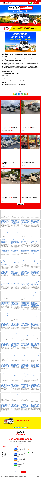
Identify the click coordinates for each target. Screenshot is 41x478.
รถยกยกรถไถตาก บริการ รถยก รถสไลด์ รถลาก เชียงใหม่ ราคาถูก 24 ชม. (15, 365)
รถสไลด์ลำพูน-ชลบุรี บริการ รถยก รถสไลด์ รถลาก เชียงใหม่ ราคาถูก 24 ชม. (15, 395)
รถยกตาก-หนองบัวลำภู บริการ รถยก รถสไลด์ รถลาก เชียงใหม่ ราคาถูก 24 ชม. (35, 232)
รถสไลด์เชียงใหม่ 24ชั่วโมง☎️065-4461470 (30, 197)
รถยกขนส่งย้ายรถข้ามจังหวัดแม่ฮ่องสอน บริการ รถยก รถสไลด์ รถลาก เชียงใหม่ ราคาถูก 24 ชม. (35, 314)
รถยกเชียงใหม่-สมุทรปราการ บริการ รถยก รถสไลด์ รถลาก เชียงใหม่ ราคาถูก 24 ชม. (25, 294)
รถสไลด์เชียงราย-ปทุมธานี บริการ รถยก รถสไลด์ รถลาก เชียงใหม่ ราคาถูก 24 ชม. (25, 406)
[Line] (15, 94)
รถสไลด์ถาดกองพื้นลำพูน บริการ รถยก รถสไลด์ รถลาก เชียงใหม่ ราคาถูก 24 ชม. (15, 375)
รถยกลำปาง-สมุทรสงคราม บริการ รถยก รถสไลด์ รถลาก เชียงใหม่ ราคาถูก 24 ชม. (15, 273)
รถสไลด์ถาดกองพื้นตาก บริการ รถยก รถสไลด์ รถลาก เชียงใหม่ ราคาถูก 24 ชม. (15, 262)
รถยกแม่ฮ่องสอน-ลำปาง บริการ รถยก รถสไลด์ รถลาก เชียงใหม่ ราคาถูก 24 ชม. (35, 273)
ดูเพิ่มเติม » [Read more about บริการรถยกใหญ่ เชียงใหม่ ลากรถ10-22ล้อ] (23, 165)
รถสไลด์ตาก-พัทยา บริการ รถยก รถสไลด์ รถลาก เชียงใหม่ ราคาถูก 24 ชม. (25, 314)
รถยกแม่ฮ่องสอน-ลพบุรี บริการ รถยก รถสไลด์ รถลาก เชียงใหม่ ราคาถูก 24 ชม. (15, 325)
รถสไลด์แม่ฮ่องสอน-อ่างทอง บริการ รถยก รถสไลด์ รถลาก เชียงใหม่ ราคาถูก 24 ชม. (15, 314)
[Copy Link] (13, 94)
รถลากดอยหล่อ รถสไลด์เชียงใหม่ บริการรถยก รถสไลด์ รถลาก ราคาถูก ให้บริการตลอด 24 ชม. (25, 283)
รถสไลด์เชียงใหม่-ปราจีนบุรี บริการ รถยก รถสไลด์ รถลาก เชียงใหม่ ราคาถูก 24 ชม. (5, 386)
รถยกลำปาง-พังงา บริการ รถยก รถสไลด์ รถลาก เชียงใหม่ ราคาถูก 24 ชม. (25, 212)
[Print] (27, 94)
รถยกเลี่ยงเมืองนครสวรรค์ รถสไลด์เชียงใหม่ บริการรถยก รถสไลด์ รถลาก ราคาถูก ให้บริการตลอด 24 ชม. (5, 262)
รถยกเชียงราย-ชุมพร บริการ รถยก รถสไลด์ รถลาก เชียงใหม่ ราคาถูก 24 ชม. (35, 375)
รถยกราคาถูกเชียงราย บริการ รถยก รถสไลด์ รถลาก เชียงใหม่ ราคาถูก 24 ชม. (5, 222)
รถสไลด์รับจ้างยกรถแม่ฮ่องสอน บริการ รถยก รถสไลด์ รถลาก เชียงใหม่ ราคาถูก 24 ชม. (5, 395)
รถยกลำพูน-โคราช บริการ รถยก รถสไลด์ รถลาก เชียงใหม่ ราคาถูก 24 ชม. (5, 303)
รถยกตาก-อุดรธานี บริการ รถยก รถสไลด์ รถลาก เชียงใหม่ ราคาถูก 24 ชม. (5, 283)
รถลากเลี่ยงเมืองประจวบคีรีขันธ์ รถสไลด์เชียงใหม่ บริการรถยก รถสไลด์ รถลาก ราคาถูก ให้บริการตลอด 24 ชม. (35, 304)
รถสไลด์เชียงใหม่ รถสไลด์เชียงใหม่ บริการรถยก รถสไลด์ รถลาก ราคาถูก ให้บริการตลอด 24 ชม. (35, 355)
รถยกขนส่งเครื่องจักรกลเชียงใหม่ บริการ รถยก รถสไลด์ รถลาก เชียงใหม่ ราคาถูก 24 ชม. (21, 454)
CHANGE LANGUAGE (18, 471)
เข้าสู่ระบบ (34, 0)
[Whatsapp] (23, 94)
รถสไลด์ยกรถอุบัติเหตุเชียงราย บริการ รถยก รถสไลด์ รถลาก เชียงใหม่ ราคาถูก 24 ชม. (35, 345)
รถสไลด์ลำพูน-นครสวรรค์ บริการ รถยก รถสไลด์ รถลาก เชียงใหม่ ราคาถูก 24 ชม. (5, 406)
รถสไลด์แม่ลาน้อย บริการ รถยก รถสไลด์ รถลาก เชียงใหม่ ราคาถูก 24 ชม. (15, 293)
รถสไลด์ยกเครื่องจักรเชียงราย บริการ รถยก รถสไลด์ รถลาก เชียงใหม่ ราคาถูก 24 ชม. (25, 386)
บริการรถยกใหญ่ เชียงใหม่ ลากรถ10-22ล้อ (29, 162)
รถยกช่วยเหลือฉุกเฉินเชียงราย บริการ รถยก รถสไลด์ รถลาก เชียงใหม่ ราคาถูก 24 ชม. (15, 252)
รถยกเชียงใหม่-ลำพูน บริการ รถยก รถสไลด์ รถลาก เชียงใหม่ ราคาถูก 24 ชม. (15, 406)
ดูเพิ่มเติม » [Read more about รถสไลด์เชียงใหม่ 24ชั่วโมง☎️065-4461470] (23, 200)
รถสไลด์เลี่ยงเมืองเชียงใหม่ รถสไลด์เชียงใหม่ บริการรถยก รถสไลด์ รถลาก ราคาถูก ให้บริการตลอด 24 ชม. (25, 375)
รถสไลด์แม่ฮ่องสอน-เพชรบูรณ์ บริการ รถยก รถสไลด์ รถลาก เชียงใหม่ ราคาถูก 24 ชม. (25, 366)
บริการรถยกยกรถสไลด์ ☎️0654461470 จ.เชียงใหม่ (9, 128)
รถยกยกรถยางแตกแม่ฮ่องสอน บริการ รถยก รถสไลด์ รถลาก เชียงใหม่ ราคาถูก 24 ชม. (5, 294)
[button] (20, 204)
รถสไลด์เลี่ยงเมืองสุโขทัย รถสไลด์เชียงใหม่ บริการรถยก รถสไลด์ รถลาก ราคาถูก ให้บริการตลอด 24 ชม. (35, 395)
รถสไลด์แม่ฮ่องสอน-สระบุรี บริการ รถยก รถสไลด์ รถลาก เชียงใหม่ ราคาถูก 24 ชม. (4, 241)
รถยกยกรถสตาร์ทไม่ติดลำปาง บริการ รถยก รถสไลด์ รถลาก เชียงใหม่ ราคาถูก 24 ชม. (15, 345)
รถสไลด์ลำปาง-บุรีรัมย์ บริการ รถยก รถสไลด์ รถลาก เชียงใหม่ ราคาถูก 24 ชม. (25, 325)
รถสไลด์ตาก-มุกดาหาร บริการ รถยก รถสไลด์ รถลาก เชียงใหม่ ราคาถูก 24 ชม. (5, 232)
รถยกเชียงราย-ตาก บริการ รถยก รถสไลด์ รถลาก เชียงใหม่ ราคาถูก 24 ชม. (25, 222)
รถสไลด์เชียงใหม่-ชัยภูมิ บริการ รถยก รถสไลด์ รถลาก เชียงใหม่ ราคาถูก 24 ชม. (5, 355)
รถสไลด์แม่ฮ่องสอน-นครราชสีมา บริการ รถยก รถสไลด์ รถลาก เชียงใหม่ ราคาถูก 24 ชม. (15, 222)
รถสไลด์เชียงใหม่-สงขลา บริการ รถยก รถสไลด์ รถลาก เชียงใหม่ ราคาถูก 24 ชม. (15, 355)
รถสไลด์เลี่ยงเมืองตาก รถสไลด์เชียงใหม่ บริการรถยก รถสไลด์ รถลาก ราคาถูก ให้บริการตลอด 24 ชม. (5, 334)
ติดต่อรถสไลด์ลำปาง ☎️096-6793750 (29, 127)
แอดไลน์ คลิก (32, 451)
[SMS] (26, 94)
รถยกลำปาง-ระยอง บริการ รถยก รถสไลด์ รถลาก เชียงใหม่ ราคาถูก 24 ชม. (15, 232)
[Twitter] (19, 94)
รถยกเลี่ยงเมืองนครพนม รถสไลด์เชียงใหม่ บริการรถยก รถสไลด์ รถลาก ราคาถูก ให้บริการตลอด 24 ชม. (15, 241)
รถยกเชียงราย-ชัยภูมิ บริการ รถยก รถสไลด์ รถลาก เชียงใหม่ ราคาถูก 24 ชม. (5, 314)
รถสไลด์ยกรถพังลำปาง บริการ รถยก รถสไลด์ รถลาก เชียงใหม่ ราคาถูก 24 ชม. (15, 283)
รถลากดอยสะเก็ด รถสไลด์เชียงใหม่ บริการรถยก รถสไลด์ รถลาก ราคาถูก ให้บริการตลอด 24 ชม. (25, 334)
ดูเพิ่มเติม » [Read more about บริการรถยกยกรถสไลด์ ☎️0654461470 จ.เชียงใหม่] (3, 131)
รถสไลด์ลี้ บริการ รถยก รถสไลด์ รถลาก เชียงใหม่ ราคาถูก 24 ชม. (35, 334)
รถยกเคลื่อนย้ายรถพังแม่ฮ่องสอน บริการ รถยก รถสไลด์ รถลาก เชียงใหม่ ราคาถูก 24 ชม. (25, 395)
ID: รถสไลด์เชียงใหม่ (32, 452)
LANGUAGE (38, 0)
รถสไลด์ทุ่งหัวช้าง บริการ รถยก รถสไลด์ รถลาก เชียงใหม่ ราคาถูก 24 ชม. (25, 251)
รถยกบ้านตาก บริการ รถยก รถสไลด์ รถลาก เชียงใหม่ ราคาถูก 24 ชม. (25, 261)
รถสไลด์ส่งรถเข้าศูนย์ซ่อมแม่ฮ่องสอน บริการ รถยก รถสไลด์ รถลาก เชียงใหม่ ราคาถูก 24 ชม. (5, 212)
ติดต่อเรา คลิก (36, 2)
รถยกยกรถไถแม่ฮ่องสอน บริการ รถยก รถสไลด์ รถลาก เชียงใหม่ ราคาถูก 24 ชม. (35, 386)
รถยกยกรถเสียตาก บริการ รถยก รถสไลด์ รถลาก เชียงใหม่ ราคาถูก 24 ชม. (35, 325)
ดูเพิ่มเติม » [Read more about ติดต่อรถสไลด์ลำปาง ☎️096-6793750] (23, 130)
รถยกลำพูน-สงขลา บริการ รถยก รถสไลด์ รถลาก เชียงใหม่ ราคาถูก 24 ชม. (15, 212)
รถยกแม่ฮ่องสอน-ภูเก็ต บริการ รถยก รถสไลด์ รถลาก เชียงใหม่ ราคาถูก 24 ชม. (25, 345)
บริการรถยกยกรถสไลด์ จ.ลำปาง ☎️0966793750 (8, 163)
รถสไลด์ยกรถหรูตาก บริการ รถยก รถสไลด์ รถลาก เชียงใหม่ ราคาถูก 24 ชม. (15, 334)
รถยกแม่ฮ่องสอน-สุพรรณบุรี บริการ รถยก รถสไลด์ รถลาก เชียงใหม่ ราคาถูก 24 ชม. (25, 273)
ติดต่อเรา (32, 0)
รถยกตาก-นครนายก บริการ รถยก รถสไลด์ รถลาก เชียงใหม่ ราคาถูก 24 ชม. (15, 304)
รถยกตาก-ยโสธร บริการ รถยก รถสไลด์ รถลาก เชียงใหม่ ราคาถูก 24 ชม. (35, 365)
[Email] (24, 94)
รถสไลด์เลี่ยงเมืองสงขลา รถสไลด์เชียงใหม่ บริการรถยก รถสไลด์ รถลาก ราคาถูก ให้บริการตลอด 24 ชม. (21, 459)
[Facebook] (16, 94)
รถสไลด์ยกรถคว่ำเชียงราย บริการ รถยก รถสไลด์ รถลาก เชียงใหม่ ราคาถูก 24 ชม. (25, 232)
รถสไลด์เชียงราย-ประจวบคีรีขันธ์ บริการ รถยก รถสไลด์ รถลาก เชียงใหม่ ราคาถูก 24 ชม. (35, 262)
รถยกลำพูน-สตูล (4, 87)
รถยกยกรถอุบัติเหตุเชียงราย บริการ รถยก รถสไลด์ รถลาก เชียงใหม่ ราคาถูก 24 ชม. (35, 294)
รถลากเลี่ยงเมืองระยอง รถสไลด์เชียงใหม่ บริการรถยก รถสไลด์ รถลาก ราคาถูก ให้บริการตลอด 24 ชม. (35, 212)
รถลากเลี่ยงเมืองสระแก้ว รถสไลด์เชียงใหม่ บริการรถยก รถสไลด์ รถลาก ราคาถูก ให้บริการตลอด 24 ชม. (35, 252)
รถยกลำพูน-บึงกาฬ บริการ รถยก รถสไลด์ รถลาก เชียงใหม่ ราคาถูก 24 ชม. (5, 345)
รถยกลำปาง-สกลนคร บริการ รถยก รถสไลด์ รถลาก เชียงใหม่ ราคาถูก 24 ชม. (5, 325)
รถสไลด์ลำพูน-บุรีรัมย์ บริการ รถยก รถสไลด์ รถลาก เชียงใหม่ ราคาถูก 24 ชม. (35, 222)
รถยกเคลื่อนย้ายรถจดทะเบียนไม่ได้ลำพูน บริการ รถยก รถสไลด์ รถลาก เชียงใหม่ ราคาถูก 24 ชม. (21, 449)
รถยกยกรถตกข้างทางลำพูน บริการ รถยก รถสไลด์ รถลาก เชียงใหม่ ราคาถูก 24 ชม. (4, 273)
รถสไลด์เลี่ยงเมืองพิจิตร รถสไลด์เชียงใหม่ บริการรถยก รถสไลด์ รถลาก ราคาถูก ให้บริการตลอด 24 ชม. (25, 304)
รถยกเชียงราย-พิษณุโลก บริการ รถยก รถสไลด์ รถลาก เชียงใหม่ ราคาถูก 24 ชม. (25, 241)
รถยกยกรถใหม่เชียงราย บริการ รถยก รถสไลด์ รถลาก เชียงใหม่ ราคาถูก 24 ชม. (35, 241)
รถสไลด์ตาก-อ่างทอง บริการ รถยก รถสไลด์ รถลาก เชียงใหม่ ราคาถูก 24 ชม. (15, 386)
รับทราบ (38, 476)
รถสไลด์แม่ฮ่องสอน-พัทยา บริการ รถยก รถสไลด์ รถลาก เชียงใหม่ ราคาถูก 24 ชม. (4, 375)
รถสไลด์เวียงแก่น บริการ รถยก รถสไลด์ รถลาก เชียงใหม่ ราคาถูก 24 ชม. (35, 405)
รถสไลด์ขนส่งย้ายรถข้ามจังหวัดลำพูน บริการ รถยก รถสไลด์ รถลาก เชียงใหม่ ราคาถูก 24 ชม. (35, 283)
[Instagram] (21, 94)
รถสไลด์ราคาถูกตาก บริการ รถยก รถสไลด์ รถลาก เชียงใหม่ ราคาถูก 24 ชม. (25, 355)
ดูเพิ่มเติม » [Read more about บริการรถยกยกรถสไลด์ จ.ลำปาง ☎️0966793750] (3, 166)
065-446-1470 (36, 3)
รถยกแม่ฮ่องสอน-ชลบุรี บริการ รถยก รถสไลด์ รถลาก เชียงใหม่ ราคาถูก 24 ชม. (5, 252)
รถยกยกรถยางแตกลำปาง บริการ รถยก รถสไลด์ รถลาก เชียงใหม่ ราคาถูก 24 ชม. (21, 464)
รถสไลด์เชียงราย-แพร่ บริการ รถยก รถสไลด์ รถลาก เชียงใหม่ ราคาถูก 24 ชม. (5, 366)
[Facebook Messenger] (18, 94)
